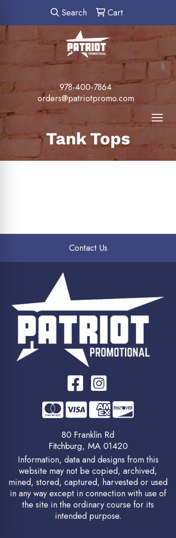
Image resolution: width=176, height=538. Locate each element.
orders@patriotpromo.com (86, 98)
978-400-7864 (86, 87)
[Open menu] (157, 117)
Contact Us (88, 248)
